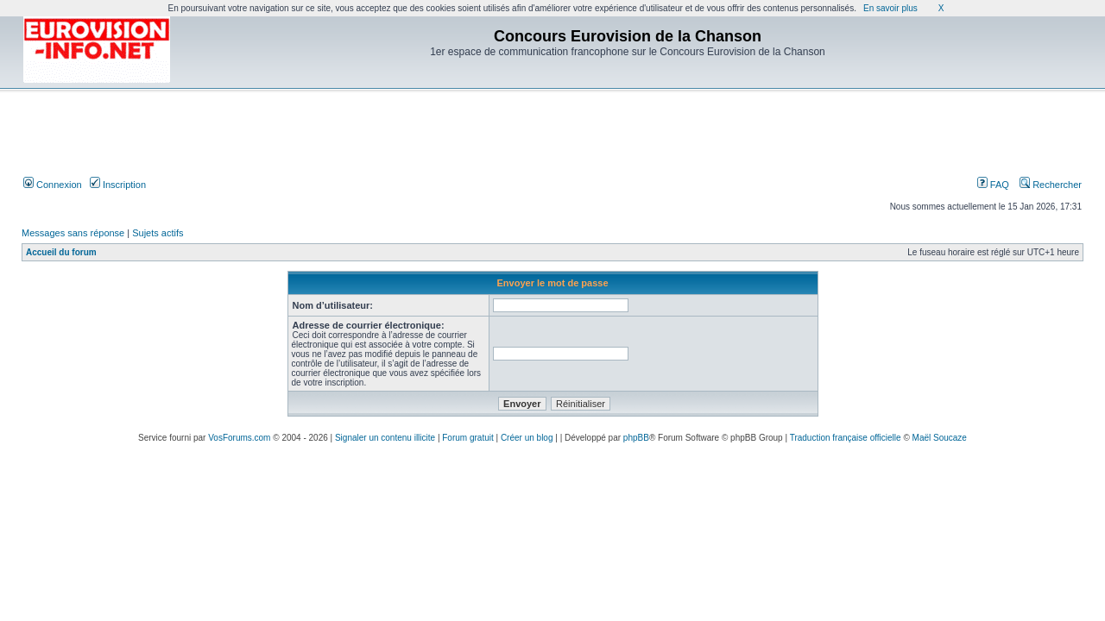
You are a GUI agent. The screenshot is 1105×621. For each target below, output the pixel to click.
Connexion (52, 184)
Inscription (118, 184)
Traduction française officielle (845, 437)
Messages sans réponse (73, 233)
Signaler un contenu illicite (385, 437)
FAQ (993, 184)
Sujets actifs (157, 233)
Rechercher (1051, 184)
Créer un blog (527, 437)
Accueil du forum (61, 252)
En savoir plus (890, 8)
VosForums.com (239, 437)
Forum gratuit (467, 437)
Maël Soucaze (939, 437)
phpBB (636, 437)
